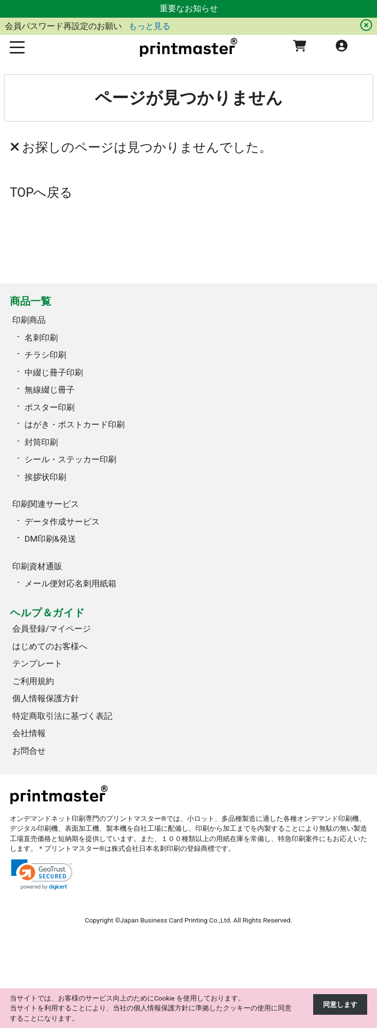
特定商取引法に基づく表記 (62, 716)
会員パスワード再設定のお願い (64, 26)
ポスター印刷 (50, 407)
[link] (42, 875)
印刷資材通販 (37, 566)
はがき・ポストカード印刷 (75, 424)
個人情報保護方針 (45, 698)
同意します (340, 1004)
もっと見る (149, 26)
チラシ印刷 (45, 355)
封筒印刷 (41, 442)
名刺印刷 (41, 338)
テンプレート (37, 663)
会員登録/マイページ (51, 628)
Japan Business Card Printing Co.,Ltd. (176, 920)
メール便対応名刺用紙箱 (70, 583)
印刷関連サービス (45, 504)
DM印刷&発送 (50, 539)
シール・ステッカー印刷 (70, 459)
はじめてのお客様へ (49, 646)
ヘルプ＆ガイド (47, 612)
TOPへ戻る (41, 192)
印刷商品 (29, 320)
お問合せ (29, 751)
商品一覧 (30, 301)
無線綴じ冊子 (50, 390)
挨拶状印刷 (45, 477)
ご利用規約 (33, 681)
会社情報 (29, 733)
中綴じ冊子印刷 (54, 372)
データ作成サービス (62, 522)
